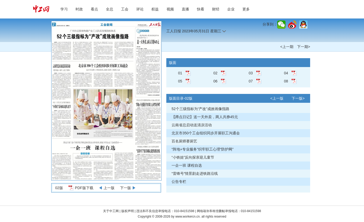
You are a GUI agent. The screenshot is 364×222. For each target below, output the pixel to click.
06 (215, 81)
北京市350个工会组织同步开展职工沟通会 (206, 133)
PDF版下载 (84, 188)
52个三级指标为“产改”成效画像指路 (200, 109)
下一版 (125, 188)
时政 (79, 9)
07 (251, 81)
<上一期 (286, 47)
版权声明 (128, 211)
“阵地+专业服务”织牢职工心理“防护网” (203, 149)
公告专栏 (179, 181)
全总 (109, 9)
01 (180, 73)
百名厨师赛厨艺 (184, 141)
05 (180, 81)
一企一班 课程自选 (187, 165)
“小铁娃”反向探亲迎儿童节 (193, 157)
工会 (124, 9)
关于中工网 (111, 211)
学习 (64, 9)
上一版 (109, 188)
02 (215, 73)
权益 (155, 9)
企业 (231, 9)
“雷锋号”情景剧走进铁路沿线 (195, 173)
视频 (170, 9)
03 (251, 73)
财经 (215, 9)
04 (286, 73)
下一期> (303, 47)
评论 (140, 9)
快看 (200, 9)
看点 (94, 9)
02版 (59, 188)
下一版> (298, 98)
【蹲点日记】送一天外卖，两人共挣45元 (205, 117)
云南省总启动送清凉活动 (192, 125)
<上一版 (276, 98)
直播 (185, 9)
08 (286, 81)
